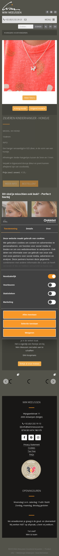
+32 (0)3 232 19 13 (13, 19)
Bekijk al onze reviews (29, 363)
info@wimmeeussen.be (32, 427)
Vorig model (20, 108)
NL (46, 26)
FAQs (31, 454)
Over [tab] (48, 228)
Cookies (31, 448)
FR (50, 26)
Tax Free (32, 451)
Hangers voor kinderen (15, 33)
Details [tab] (29, 228)
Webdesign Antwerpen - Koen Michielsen (32, 553)
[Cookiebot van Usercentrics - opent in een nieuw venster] (44, 221)
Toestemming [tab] (10, 228)
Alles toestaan (29, 314)
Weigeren (29, 333)
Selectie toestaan (29, 323)
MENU (50, 19)
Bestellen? (29, 183)
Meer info (11, 183)
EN (55, 26)
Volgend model (37, 108)
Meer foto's (29, 97)
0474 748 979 (35, 430)
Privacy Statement (31, 444)
